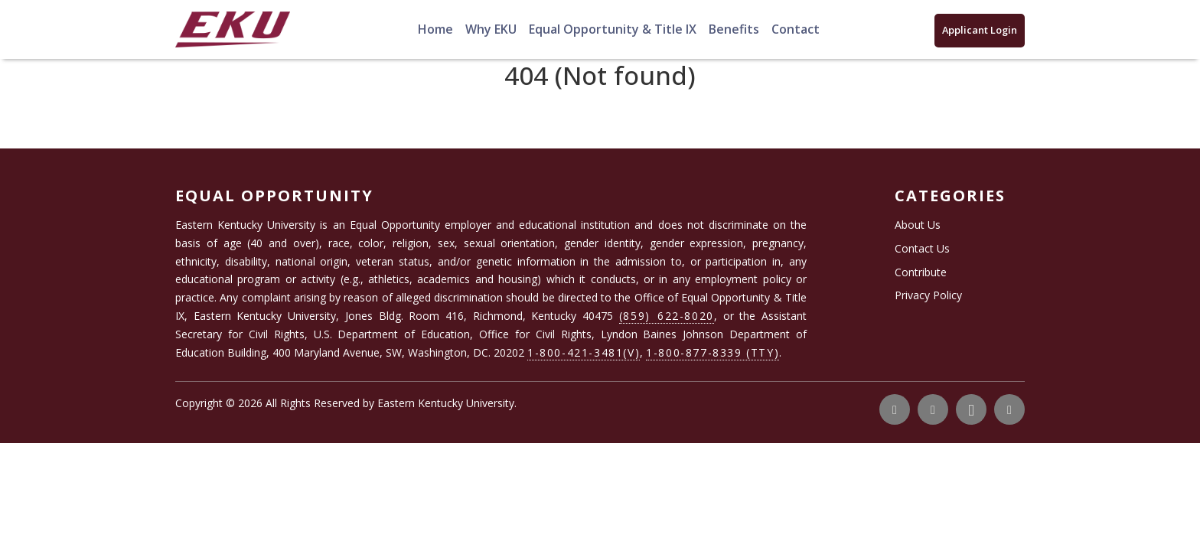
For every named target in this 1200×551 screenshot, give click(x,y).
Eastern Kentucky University (445, 403)
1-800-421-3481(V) (583, 352)
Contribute (921, 272)
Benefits (734, 29)
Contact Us (922, 248)
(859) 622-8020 (666, 315)
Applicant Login (979, 30)
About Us (918, 224)
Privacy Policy (928, 295)
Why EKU (491, 29)
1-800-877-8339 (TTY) (712, 352)
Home (435, 29)
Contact (795, 29)
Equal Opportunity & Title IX (612, 29)
